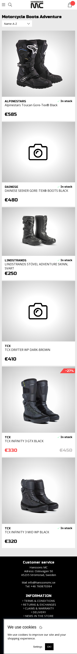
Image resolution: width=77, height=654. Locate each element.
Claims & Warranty (39, 608)
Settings (37, 646)
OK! (49, 646)
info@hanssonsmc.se (41, 582)
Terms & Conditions (39, 601)
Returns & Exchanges (39, 604)
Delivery (39, 612)
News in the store (39, 616)
